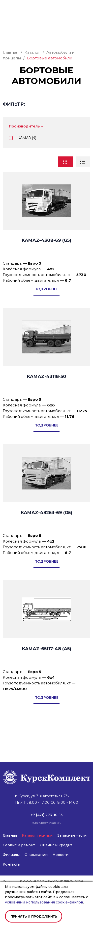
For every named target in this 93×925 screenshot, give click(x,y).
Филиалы (11, 854)
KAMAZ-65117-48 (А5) (46, 676)
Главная (10, 835)
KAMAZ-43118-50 (46, 403)
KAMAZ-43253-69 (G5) (46, 540)
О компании (36, 854)
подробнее (46, 316)
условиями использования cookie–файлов (44, 902)
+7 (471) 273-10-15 (17, 22)
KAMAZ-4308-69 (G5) (46, 267)
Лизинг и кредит (56, 845)
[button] (87, 9)
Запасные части (72, 835)
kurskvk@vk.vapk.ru (18, 26)
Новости (60, 854)
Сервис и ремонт (19, 845)
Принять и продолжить (33, 916)
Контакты (11, 864)
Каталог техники (37, 835)
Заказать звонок (46, 58)
